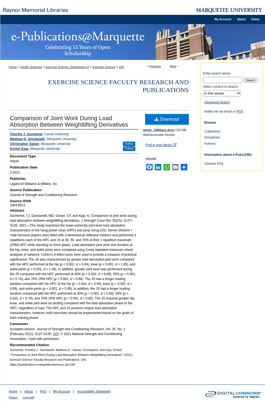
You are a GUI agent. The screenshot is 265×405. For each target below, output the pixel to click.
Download (167, 119)
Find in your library (161, 145)
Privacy (13, 397)
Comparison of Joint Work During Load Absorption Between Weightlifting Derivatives (69, 121)
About (28, 391)
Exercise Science (104, 67)
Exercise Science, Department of (67, 67)
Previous (155, 66)
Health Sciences (31, 67)
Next (173, 66)
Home (13, 67)
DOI (56, 334)
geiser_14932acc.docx (159, 129)
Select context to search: (221, 87)
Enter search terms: (217, 73)
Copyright (29, 397)
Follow (129, 143)
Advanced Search (217, 102)
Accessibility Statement (93, 391)
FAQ (43, 391)
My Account (61, 391)
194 (121, 67)
